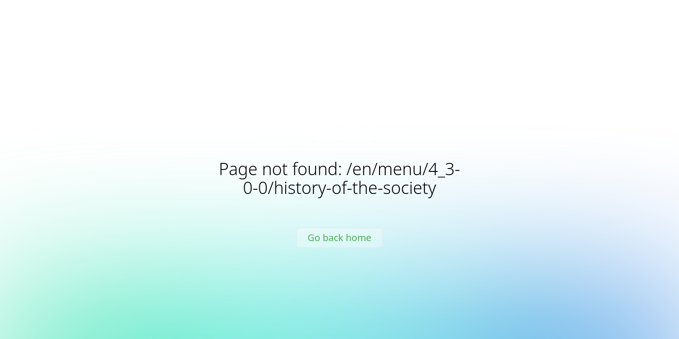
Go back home (339, 237)
